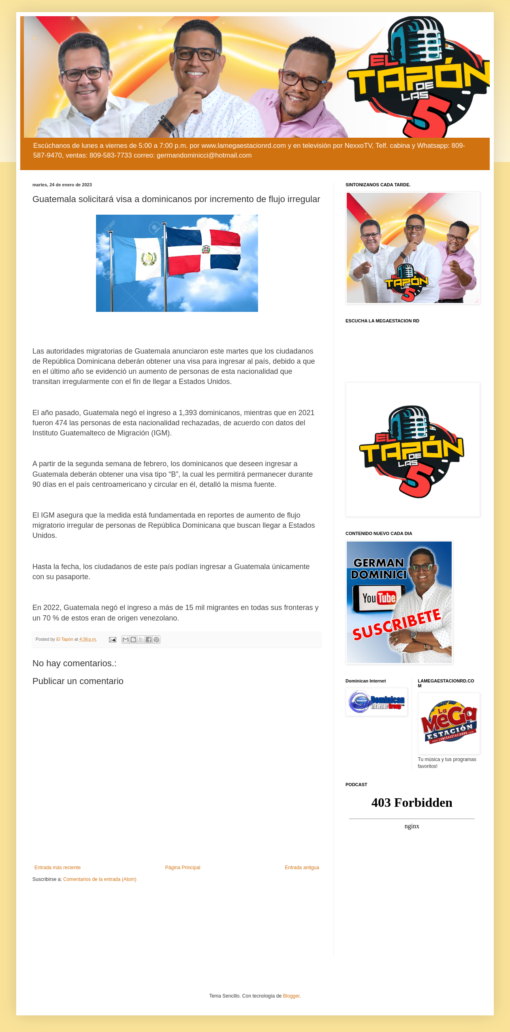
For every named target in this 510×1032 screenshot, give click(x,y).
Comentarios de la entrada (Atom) (100, 879)
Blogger (291, 996)
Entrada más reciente (57, 867)
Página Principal (183, 867)
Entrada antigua (302, 867)
